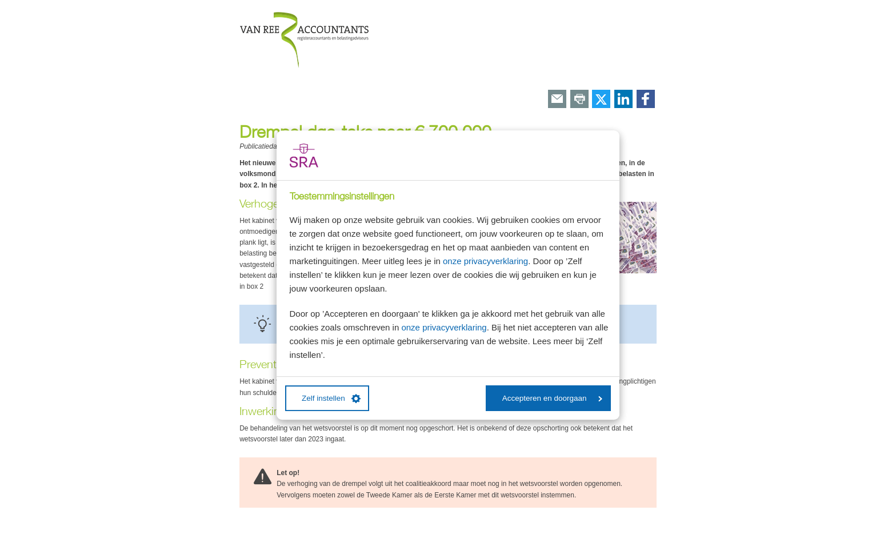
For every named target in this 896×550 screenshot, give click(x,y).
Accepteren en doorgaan (552, 398)
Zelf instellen (331, 398)
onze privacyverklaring (485, 261)
